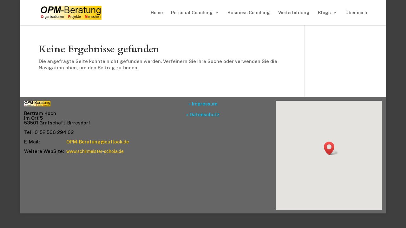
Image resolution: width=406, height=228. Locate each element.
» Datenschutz (202, 114)
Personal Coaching (192, 12)
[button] (331, 148)
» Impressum (203, 103)
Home (157, 12)
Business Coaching (248, 12)
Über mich (356, 12)
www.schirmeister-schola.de (95, 151)
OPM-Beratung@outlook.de (97, 141)
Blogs (324, 12)
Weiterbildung (294, 12)
